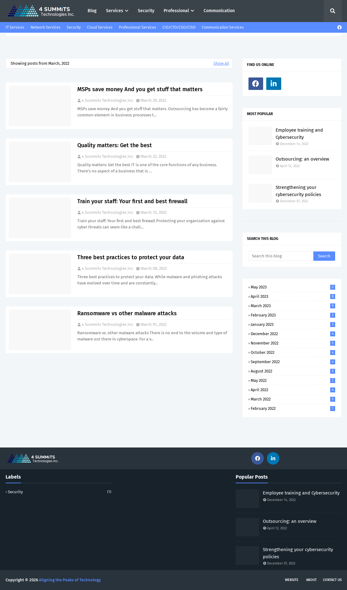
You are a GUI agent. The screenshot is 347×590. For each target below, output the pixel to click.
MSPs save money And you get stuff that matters (140, 89)
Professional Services (137, 27)
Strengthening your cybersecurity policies (298, 191)
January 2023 (293, 324)
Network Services (45, 27)
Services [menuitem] (114, 10)
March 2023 (293, 305)
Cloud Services (100, 27)
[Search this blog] (281, 256)
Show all (221, 63)
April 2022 (293, 389)
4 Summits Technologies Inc (107, 100)
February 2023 (293, 315)
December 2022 (293, 333)
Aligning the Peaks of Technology (70, 580)
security (59, 491)
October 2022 (293, 352)
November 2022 (293, 343)
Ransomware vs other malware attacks (127, 313)
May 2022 (293, 380)
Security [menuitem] (146, 10)
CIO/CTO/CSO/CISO (178, 27)
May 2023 (293, 287)
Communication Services (223, 27)
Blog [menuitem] (92, 10)
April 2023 (293, 296)
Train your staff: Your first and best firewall (132, 201)
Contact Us (332, 580)
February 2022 (293, 408)
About (311, 580)
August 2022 (293, 371)
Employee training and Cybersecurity (299, 133)
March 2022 (293, 399)
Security (74, 27)
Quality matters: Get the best (114, 145)
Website (291, 580)
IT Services (15, 27)
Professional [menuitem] (176, 10)
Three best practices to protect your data (130, 257)
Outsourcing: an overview (302, 159)
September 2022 (293, 361)
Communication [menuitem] (219, 10)
